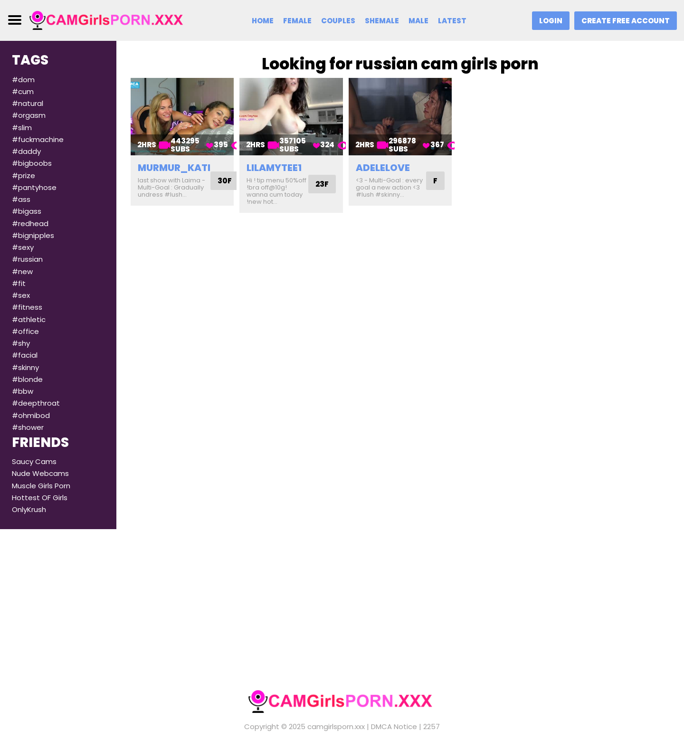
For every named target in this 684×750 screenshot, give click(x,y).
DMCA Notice (394, 726)
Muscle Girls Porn (41, 486)
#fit (19, 283)
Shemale (382, 21)
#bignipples (33, 235)
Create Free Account (625, 21)
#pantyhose (34, 187)
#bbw (22, 391)
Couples (338, 21)
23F (322, 184)
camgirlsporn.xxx (336, 726)
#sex (21, 295)
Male (418, 21)
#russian (27, 259)
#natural (27, 103)
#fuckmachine (38, 139)
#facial (25, 355)
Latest (452, 21)
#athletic (29, 319)
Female (297, 21)
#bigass (26, 211)
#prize (23, 175)
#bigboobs (32, 163)
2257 (431, 726)
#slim (22, 128)
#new (22, 271)
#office (25, 331)
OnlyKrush (29, 509)
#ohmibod (31, 415)
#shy (21, 343)
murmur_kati (174, 167)
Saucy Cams (34, 461)
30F (225, 181)
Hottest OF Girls (39, 498)
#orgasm (29, 115)
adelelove (383, 167)
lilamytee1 (274, 167)
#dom (23, 80)
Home (263, 21)
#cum (23, 91)
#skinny (25, 367)
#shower (28, 427)
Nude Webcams (40, 473)
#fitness (27, 307)
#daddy (26, 151)
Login (550, 21)
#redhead (30, 223)
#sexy (23, 247)
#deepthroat (36, 403)
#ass (21, 199)
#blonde (27, 379)
